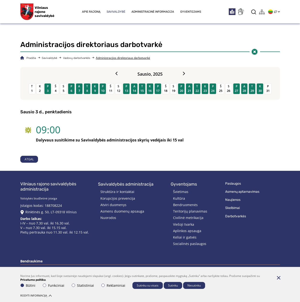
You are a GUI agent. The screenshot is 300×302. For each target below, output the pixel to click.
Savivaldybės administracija (125, 184)
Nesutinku (194, 285)
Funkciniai (53, 285)
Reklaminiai (113, 285)
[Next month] (184, 73)
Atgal (29, 159)
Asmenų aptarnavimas (242, 192)
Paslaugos (233, 184)
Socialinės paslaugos (189, 243)
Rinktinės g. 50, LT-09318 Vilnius (51, 212)
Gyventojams (190, 11)
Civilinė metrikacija (188, 217)
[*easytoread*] (232, 11)
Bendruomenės (185, 205)
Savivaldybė (116, 11)
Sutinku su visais (147, 285)
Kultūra (179, 198)
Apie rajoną (91, 11)
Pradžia (31, 58)
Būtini (28, 285)
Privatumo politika (33, 279)
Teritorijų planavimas (190, 211)
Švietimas (180, 191)
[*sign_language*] (240, 11)
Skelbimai (232, 208)
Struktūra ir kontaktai (117, 191)
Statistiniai (83, 285)
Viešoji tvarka (183, 224)
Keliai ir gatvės (184, 237)
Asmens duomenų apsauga (122, 211)
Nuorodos (108, 217)
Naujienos (232, 200)
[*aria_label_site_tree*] (262, 11)
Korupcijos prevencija (117, 198)
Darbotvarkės (235, 216)
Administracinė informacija (152, 11)
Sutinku (173, 285)
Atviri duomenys (113, 205)
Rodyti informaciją (36, 295)
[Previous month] (116, 73)
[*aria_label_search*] (253, 11)
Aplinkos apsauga (187, 231)
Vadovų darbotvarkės (76, 58)
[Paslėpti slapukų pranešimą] (278, 277)
